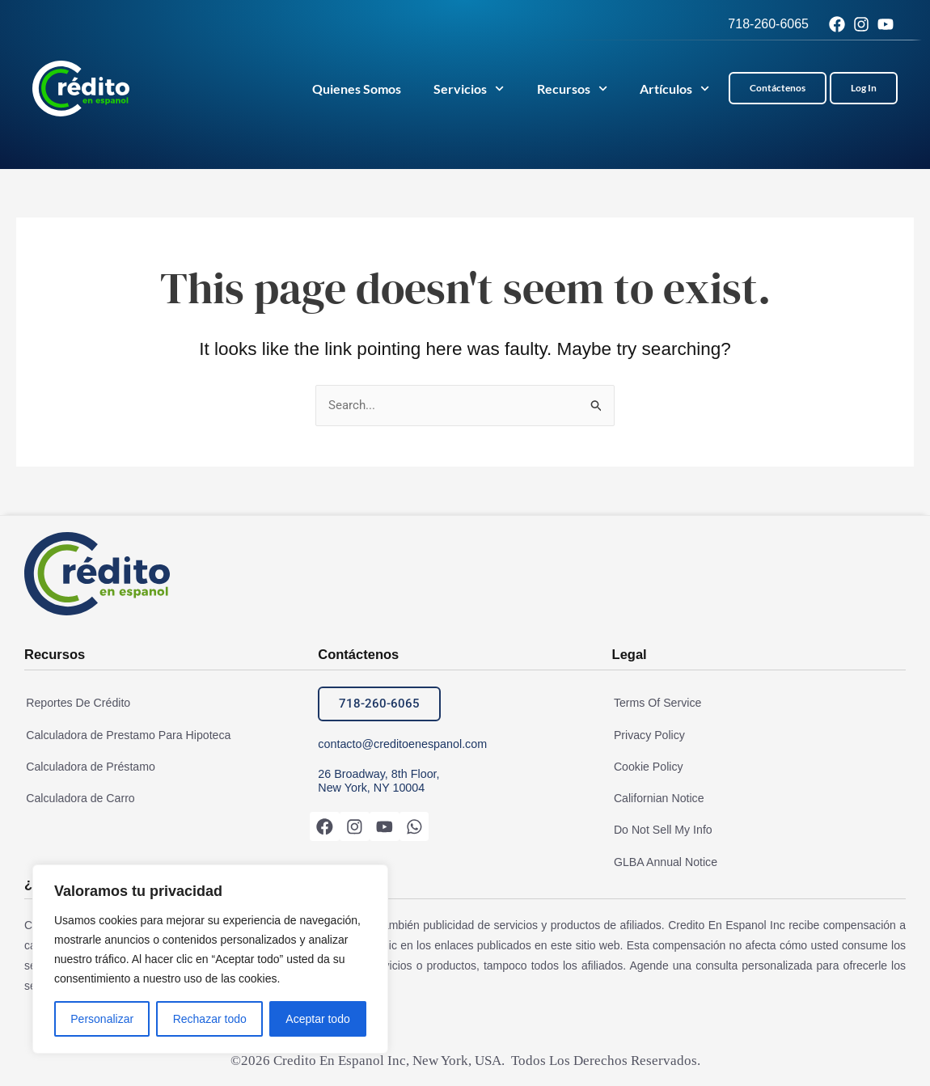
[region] (210, 959)
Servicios (468, 88)
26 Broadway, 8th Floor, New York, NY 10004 (377, 780)
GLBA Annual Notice (663, 860)
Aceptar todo (317, 1018)
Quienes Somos (356, 88)
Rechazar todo (210, 1018)
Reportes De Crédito (76, 703)
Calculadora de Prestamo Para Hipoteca (125, 735)
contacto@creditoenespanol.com (400, 743)
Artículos (674, 88)
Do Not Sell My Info (661, 828)
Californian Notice (657, 798)
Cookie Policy (646, 766)
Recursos (572, 88)
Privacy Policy (647, 735)
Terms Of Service (655, 703)
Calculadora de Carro (78, 798)
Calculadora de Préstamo (88, 766)
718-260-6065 (768, 24)
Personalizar (101, 1018)
